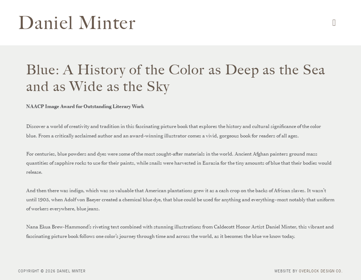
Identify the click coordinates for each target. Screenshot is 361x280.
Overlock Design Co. (321, 271)
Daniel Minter (77, 23)
